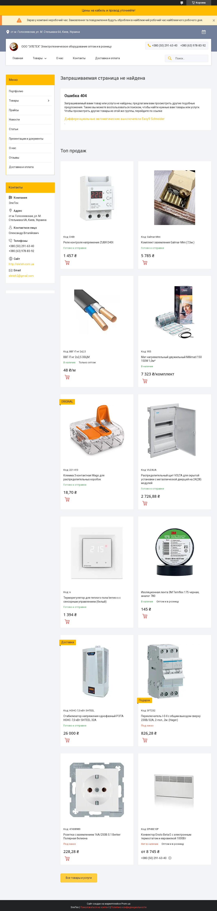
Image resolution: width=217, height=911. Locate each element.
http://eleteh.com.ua (21, 264)
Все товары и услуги (79, 877)
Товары (38, 58)
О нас (59, 58)
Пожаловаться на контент (94, 907)
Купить (67, 262)
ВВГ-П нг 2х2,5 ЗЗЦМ (76, 357)
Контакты (79, 58)
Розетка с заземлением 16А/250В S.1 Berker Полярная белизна (92, 836)
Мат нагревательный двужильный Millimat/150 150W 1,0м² (171, 359)
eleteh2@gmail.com (21, 275)
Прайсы (14, 110)
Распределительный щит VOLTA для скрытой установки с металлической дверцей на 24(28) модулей (171, 479)
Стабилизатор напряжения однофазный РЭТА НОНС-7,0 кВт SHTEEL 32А (93, 718)
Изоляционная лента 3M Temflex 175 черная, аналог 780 (170, 594)
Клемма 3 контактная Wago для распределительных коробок (83, 477)
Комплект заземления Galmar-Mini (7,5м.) (167, 242)
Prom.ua (125, 903)
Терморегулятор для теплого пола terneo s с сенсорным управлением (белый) (92, 599)
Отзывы (14, 157)
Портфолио (16, 91)
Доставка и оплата (107, 58)
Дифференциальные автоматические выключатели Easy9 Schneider (114, 119)
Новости (14, 119)
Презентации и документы (26, 138)
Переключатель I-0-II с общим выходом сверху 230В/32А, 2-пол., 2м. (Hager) (171, 718)
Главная (18, 58)
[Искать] (170, 58)
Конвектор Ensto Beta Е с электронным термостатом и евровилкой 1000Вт (166, 836)
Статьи (13, 129)
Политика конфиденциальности (129, 907)
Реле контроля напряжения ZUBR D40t (88, 242)
